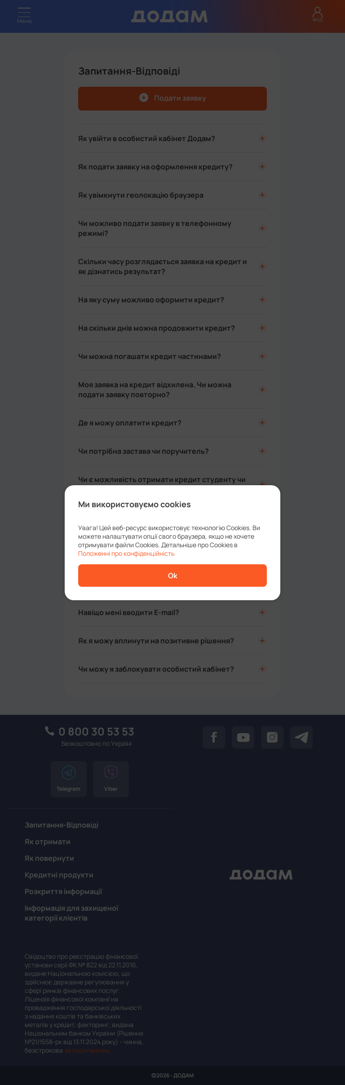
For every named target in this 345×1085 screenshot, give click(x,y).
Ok (172, 575)
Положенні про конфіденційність (126, 553)
